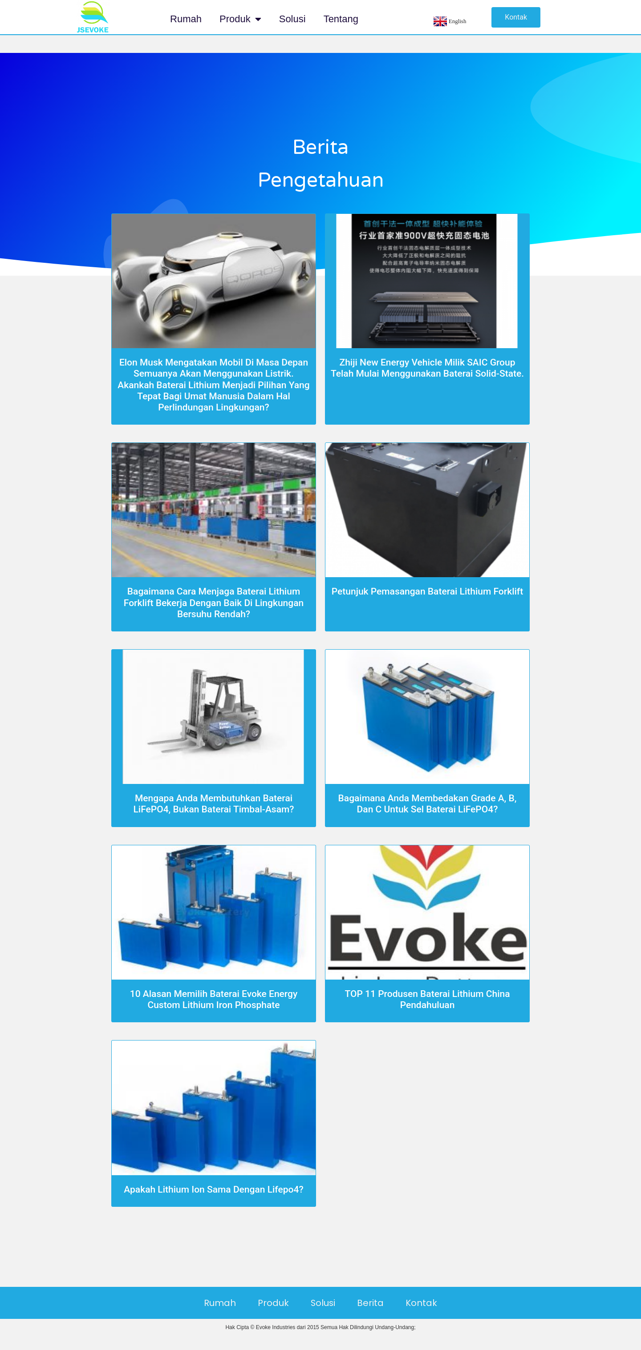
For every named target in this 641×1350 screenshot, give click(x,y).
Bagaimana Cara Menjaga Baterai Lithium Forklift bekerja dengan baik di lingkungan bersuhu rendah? (214, 602)
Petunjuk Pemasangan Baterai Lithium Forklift (427, 591)
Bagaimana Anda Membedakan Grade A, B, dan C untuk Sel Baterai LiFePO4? (427, 804)
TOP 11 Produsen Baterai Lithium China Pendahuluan (427, 999)
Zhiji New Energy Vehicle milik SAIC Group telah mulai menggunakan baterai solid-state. (427, 368)
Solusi (292, 18)
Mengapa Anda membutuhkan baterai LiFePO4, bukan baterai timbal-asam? (213, 804)
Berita (371, 1303)
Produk (240, 19)
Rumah (186, 18)
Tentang (341, 18)
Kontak (422, 1303)
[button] (515, 17)
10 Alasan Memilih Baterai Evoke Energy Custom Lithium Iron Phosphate (214, 999)
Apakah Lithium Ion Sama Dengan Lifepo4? (213, 1189)
